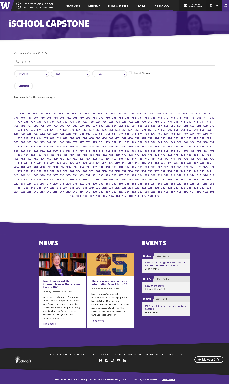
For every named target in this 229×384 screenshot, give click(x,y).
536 (150, 146)
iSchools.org (23, 359)
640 (68, 134)
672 (59, 129)
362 (91, 171)
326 (127, 175)
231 (150, 187)
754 (121, 117)
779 (158, 113)
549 (65, 146)
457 (68, 158)
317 (186, 175)
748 (160, 117)
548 (72, 146)
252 (212, 183)
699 (81, 125)
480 (117, 154)
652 (189, 129)
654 (176, 129)
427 (65, 162)
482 (104, 154)
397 (62, 167)
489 (59, 154)
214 (62, 191)
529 (196, 146)
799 (28, 113)
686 (166, 125)
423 (91, 162)
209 (94, 191)
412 (163, 162)
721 (137, 121)
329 (108, 175)
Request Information (193, 5)
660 (137, 129)
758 (94, 117)
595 (163, 138)
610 (65, 138)
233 (137, 187)
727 (98, 121)
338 (49, 175)
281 (23, 183)
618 (212, 134)
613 (46, 138)
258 (173, 183)
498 (199, 150)
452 (101, 158)
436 (205, 158)
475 (150, 154)
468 (196, 154)
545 (91, 146)
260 (160, 183)
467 (202, 154)
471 (176, 154)
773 (198, 113)
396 (68, 167)
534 (163, 146)
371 (33, 171)
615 (33, 138)
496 (212, 150)
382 (160, 167)
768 (29, 117)
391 (101, 167)
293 (143, 179)
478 (130, 154)
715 (176, 121)
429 (52, 162)
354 (143, 171)
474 (157, 154)
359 (111, 171)
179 (144, 195)
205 (121, 191)
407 (196, 162)
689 (147, 125)
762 (68, 117)
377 (192, 167)
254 (199, 183)
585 (29, 142)
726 (104, 121)
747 (166, 117)
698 (88, 125)
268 (108, 183)
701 (68, 125)
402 (29, 167)
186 (98, 195)
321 (160, 175)
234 (130, 187)
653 (183, 129)
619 (205, 134)
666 (98, 129)
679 (212, 125)
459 (55, 158)
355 (137, 171)
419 (117, 162)
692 (127, 125)
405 (209, 162)
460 (49, 158)
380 (173, 167)
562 (179, 142)
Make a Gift (208, 360)
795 (54, 113)
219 (29, 191)
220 (23, 191)
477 (137, 154)
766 (42, 117)
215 (55, 191)
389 (114, 167)
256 (186, 183)
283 (209, 179)
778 (165, 113)
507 (140, 150)
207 (108, 191)
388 (121, 167)
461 (42, 158)
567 (147, 142)
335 (68, 175)
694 (114, 125)
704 (49, 125)
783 (132, 113)
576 (88, 142)
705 (42, 125)
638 (81, 134)
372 (26, 171)
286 (189, 179)
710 (209, 121)
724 (117, 121)
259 (166, 183)
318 (179, 175)
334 (75, 175)
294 (137, 179)
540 (124, 146)
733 (59, 121)
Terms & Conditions (109, 354)
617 (20, 138)
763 (62, 117)
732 (65, 121)
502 (173, 150)
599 (137, 138)
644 (42, 134)
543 (104, 146)
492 (39, 154)
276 (55, 183)
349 (176, 171)
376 (199, 167)
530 (189, 146)
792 (74, 113)
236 (117, 187)
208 (101, 191)
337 (55, 175)
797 (41, 113)
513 (101, 150)
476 (143, 154)
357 (124, 171)
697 (94, 125)
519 (62, 150)
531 (183, 146)
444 (153, 158)
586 (23, 142)
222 (209, 187)
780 (152, 113)
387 (127, 167)
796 (48, 113)
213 (68, 191)
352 (157, 171)
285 (196, 179)
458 (62, 158)
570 (127, 142)
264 (134, 183)
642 (55, 134)
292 (150, 179)
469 (189, 154)
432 (33, 162)
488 (65, 154)
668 (85, 129)
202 (140, 191)
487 (72, 154)
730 (78, 121)
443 (160, 158)
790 (87, 113)
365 (72, 171)
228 (170, 187)
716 (170, 121)
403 (23, 167)
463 (29, 158)
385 (140, 167)
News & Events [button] (118, 5)
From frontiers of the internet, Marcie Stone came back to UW (61, 284)
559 (199, 142)
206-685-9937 (168, 379)
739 (20, 121)
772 (204, 113)
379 (179, 167)
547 (78, 146)
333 (81, 175)
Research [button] (94, 5)
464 (23, 158)
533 (170, 146)
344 (209, 171)
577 (81, 142)
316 (192, 175)
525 (23, 150)
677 (26, 129)
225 (189, 187)
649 (209, 129)
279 (36, 183)
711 (202, 121)
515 (88, 150)
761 (75, 117)
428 (59, 162)
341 (29, 175)
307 (52, 179)
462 (36, 158)
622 (186, 134)
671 (65, 129)
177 (157, 195)
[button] (214, 5)
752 (134, 117)
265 (127, 183)
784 (126, 113)
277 (49, 183)
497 (205, 150)
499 (192, 150)
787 (106, 113)
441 (173, 158)
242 (78, 187)
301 (91, 179)
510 (121, 150)
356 (130, 171)
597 (150, 138)
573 (108, 142)
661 (130, 129)
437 (199, 158)
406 (202, 162)
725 (111, 121)
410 (176, 162)
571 (121, 142)
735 (46, 121)
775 (184, 113)
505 (153, 150)
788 (100, 113)
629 (140, 134)
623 (179, 134)
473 (163, 154)
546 (85, 146)
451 (108, 158)
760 (81, 117)
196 (179, 191)
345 (202, 171)
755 (114, 117)
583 (42, 142)
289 (170, 179)
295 (130, 179)
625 (166, 134)
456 (75, 158)
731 (72, 121)
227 (176, 187)
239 (98, 187)
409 (183, 162)
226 (183, 187)
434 (20, 162)
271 (88, 183)
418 (124, 162)
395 (75, 167)
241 (85, 187)
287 (183, 179)
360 (104, 171)
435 (212, 158)
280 (29, 183)
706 (36, 125)
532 (176, 146)
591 (189, 138)
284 (202, 179)
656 (163, 129)
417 (130, 162)
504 (160, 150)
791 (80, 113)
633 (114, 134)
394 (81, 167)
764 (55, 117)
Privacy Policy (82, 354)
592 (183, 138)
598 (143, 138)
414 (150, 162)
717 (163, 121)
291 (157, 179)
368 (52, 171)
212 (75, 191)
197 (173, 191)
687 (160, 125)
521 (49, 150)
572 (114, 142)
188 (85, 195)
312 (20, 179)
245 (59, 187)
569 (134, 142)
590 (196, 138)
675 (39, 129)
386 (134, 167)
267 (114, 183)
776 (178, 113)
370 (39, 171)
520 (55, 150)
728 (91, 121)
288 (176, 179)
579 (68, 142)
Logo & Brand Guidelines (143, 354)
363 (85, 171)
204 (127, 191)
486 (78, 154)
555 (26, 146)
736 (39, 121)
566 (153, 142)
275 (62, 183)
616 (26, 138)
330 (101, 175)
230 (157, 187)
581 (55, 142)
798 (35, 113)
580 (62, 142)
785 (119, 113)
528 (202, 146)
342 (23, 175)
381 (166, 167)
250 (26, 187)
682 (192, 125)
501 (179, 150)
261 (153, 183)
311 (26, 179)
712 (196, 121)
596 (157, 138)
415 (143, 162)
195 (186, 191)
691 (134, 125)
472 (170, 154)
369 (46, 171)
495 (20, 154)
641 (62, 134)
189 (79, 195)
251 (20, 187)
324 (140, 175)
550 (59, 146)
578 (75, 142)
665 (104, 129)
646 (29, 134)
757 (101, 117)
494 (26, 154)
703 (55, 125)
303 (78, 179)
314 (205, 175)
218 (36, 191)
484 (91, 154)
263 (140, 183)
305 (65, 179)
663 (117, 129)
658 (150, 129)
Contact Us (60, 354)
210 (88, 191)
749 (153, 117)
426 (72, 162)
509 (127, 150)
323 (147, 175)
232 (143, 187)
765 (49, 117)
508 (134, 150)
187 (92, 195)
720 (143, 121)
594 (170, 138)
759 (88, 117)
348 (183, 171)
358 (117, 171)
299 (104, 179)
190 (72, 195)
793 (67, 113)
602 (117, 138)
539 (130, 146)
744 (186, 117)
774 (191, 113)
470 (183, 154)
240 (91, 187)
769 (23, 117)
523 (36, 150)
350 (170, 171)
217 (42, 191)
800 (21, 113)
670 (72, 129)
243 (72, 187)
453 (94, 158)
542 (111, 146)
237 (111, 187)
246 (52, 187)
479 (124, 154)
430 (46, 162)
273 (75, 183)
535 (157, 146)
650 (202, 129)
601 (124, 138)
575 (94, 142)
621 (192, 134)
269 (101, 183)
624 (173, 134)
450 (114, 158)
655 (170, 129)
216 (49, 191)
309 (39, 179)
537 (143, 146)
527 (209, 146)
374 (212, 167)
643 (49, 134)
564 (166, 142)
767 (36, 117)
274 (68, 183)
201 (147, 191)
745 (179, 117)
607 (85, 138)
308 (46, 179)
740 (212, 117)
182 (124, 195)
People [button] (140, 5)
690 (140, 125)
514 (94, 150)
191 (212, 191)
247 (46, 187)
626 (160, 134)
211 (81, 191)
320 (166, 175)
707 (29, 125)
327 (121, 175)
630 (134, 134)
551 (52, 146)
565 (160, 142)
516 (81, 150)
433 (26, 162)
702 (62, 125)
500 (186, 150)
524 (29, 150)
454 (88, 158)
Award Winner (139, 73)
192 (205, 191)
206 (114, 191)
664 (111, 129)
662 (124, 129)
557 (212, 142)
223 (202, 187)
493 (33, 154)
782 (139, 113)
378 (186, 167)
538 (137, 146)
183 (118, 195)
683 (186, 125)
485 (85, 154)
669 (78, 129)
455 (81, 158)
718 (157, 121)
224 (196, 187)
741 (205, 117)
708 (23, 125)
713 (189, 121)
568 (140, 142)
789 (93, 113)
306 (59, 179)
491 (46, 154)
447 (134, 158)
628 (147, 134)
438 (192, 158)
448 (127, 158)
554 (33, 146)
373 (20, 171)
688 (153, 125)
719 (150, 121)
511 (114, 150)
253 (205, 183)
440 (179, 158)
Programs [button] (73, 5)
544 (98, 146)
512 (108, 150)
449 (121, 158)
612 (52, 138)
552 (46, 146)
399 (49, 167)
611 (59, 138)
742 (199, 117)
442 (166, 158)
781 (145, 113)
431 (39, 162)
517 (75, 150)
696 (101, 125)
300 (98, 179)
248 (39, 187)
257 (179, 183)
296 (124, 179)
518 (68, 150)
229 (163, 187)
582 (49, 142)
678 (20, 129)
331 (94, 175)
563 (173, 142)
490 (52, 154)
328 (114, 175)
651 (196, 129)
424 (85, 162)
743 (192, 117)
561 (186, 142)
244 (65, 187)
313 (212, 175)
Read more (49, 324)
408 (189, 162)
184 (111, 195)
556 (20, 146)
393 (88, 167)
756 (108, 117)
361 (98, 171)
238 (104, 187)
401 (36, 167)
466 (209, 154)
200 (153, 191)
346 (196, 171)
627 (153, 134)
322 (153, 175)
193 (199, 191)
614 (39, 138)
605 (98, 138)
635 (101, 134)
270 (94, 183)
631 (127, 134)
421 (104, 162)
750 (147, 117)
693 (121, 125)
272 (81, 183)
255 (192, 183)
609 (72, 138)
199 (160, 191)
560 (192, 142)
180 (137, 195)
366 (65, 171)
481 (111, 154)
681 (199, 125)
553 (39, 146)
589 (202, 138)
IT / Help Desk (173, 354)
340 (36, 175)
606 (91, 138)
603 (111, 138)
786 (113, 113)
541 (117, 146)
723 (124, 121)
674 (46, 129)
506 (147, 150)
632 (121, 134)
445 (147, 158)
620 (199, 134)
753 (127, 117)
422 (98, 162)
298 (111, 179)
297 (117, 179)
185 (105, 195)
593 (176, 138)
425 (78, 162)
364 (78, 171)
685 (173, 125)
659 (143, 129)
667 (91, 129)
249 (33, 187)
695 (108, 125)
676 (33, 129)
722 (130, 121)
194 (192, 191)
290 (163, 179)
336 (62, 175)
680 (205, 125)
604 (104, 138)
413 (157, 162)
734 (52, 121)
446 (140, 158)
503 (166, 150)
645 (36, 134)
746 (173, 117)
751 (140, 117)
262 (147, 183)
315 (199, 175)
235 (124, 187)
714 (183, 121)
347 (189, 171)
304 (72, 179)
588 (209, 138)
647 (23, 134)
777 (171, 113)
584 (36, 142)
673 (52, 129)
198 (166, 191)
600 (130, 138)
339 (42, 175)
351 (163, 171)
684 (179, 125)
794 (61, 113)
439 (186, 158)
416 (137, 162)
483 (98, 154)
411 (170, 162)
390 (108, 167)
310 (33, 179)
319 (173, 175)
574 (101, 142)
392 (94, 167)
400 (42, 167)
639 (75, 134)
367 (59, 171)
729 (85, 121)
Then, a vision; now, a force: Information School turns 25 (109, 282)
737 (33, 121)
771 (211, 113)
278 (42, 183)
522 (42, 150)
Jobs (46, 354)
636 (94, 134)
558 (205, 142)
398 (55, 167)
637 (88, 134)
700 (75, 125)
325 (134, 175)
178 (150, 195)
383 (153, 167)
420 (111, 162)
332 (88, 175)
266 (121, 183)
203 (134, 191)
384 (147, 167)
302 (85, 179)
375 (205, 167)
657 (157, 129)
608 (78, 138)
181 (131, 195)
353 (150, 171)
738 (26, 121)
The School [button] (161, 5)
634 (108, 134)
